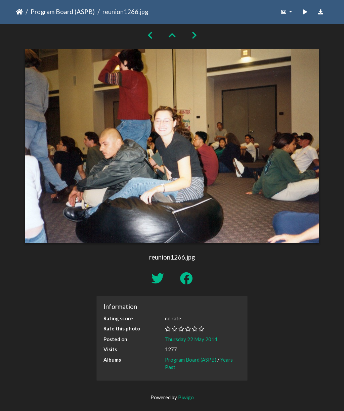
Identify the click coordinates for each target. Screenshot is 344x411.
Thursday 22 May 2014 (191, 339)
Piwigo (186, 397)
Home (19, 11)
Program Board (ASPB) (63, 11)
